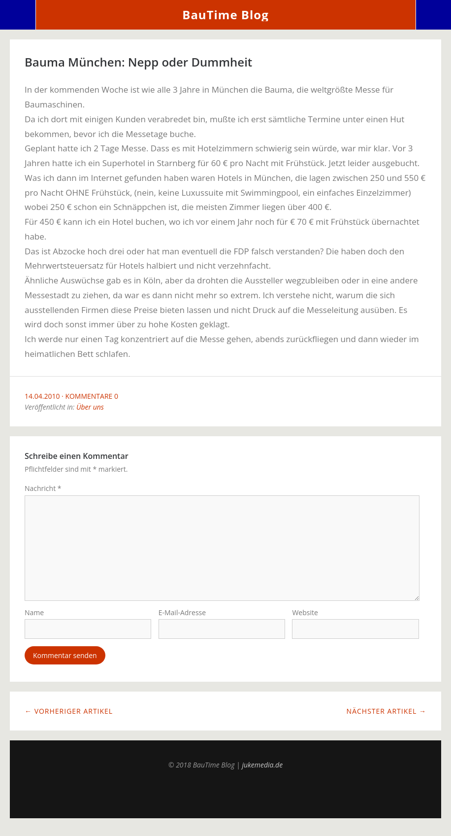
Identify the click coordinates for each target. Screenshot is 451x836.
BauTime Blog (225, 14)
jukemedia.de (262, 772)
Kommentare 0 (91, 396)
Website (305, 620)
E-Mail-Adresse (182, 620)
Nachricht (43, 488)
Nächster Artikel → (386, 719)
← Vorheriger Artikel (69, 719)
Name (34, 620)
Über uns (90, 407)
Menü (18, 15)
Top (225, 801)
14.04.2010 (42, 396)
